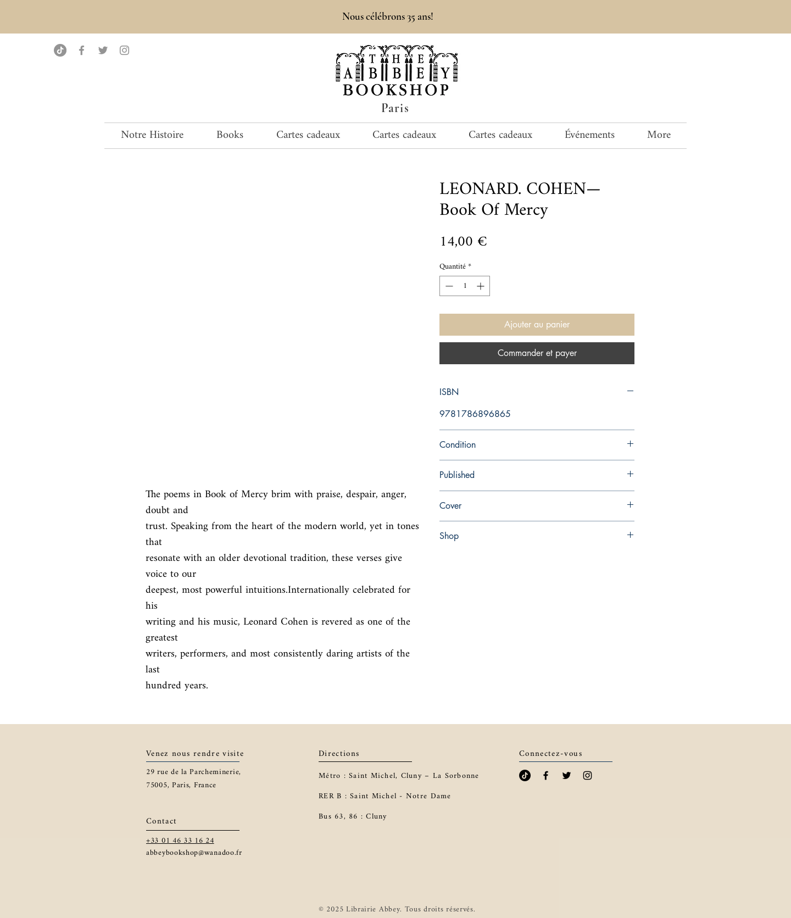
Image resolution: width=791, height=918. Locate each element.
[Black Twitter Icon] (566, 775)
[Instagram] (124, 50)
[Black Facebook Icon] (546, 775)
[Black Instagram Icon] (587, 775)
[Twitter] (103, 50)
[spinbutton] (465, 286)
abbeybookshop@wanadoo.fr (194, 853)
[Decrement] (448, 286)
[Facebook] (81, 50)
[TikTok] (60, 50)
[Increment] (481, 286)
